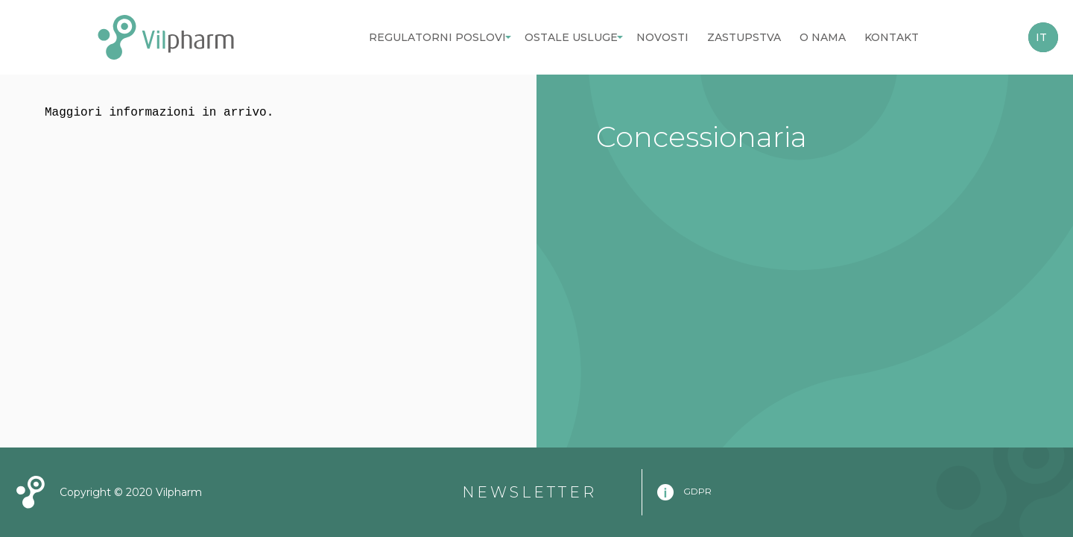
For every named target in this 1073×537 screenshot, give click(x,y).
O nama (823, 37)
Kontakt (891, 37)
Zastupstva (744, 37)
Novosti (662, 37)
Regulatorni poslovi (437, 37)
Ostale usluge (571, 37)
